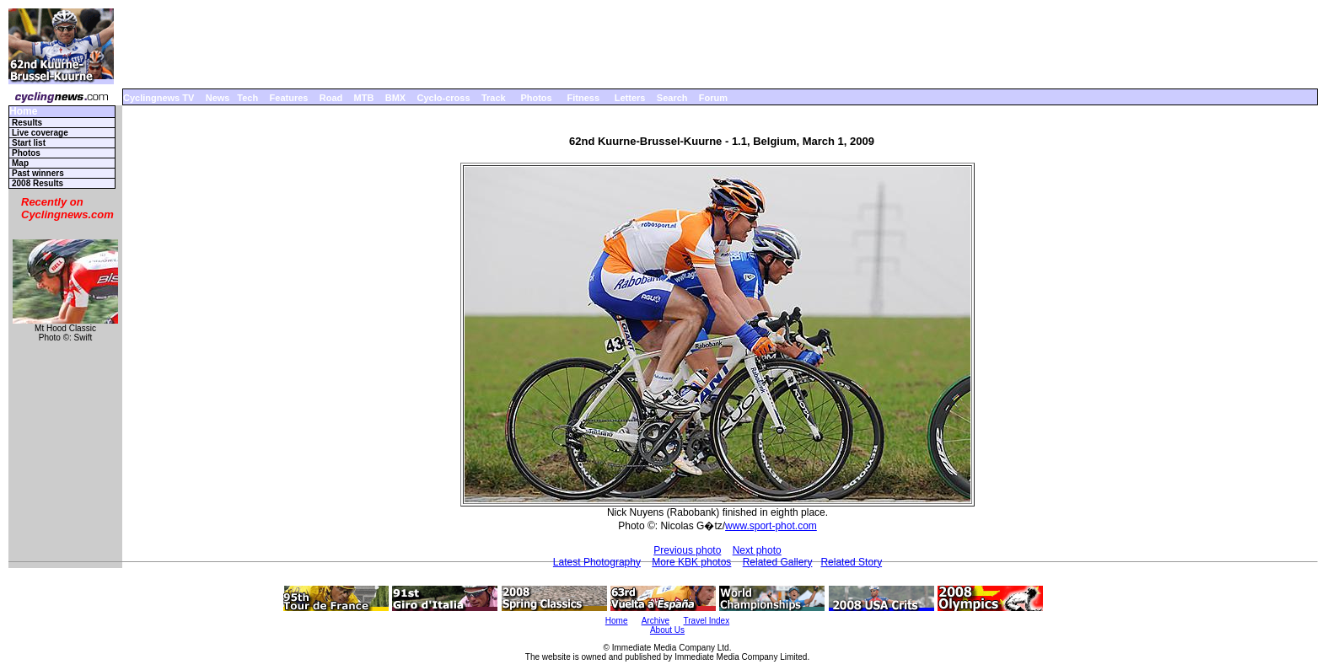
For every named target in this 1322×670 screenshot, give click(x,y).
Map (20, 163)
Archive (655, 620)
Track (493, 98)
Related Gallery (778, 562)
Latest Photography (597, 562)
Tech (247, 98)
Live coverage (40, 132)
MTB (364, 98)
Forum (713, 98)
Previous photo (687, 550)
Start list (29, 142)
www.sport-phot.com (771, 526)
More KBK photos (691, 562)
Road (331, 98)
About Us (667, 630)
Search (672, 98)
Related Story (851, 562)
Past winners (38, 173)
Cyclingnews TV (158, 98)
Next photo (757, 550)
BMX (395, 98)
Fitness (583, 98)
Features (289, 98)
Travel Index (707, 620)
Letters (630, 98)
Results (27, 122)
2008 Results (37, 183)
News (218, 98)
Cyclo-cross (443, 98)
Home (23, 111)
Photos (535, 98)
